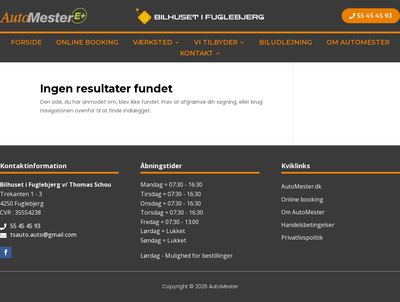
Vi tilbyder (215, 43)
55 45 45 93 (374, 15)
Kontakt (196, 54)
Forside (26, 43)
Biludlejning (285, 43)
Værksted (152, 43)
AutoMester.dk (301, 186)
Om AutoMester (358, 43)
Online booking (87, 43)
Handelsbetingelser (307, 225)
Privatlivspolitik (302, 237)
